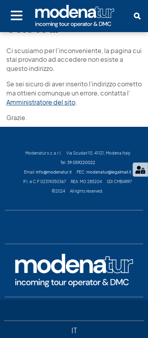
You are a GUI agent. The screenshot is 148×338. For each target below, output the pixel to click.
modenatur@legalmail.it (108, 172)
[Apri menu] (16, 16)
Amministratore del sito (40, 102)
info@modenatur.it (54, 172)
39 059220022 (81, 162)
